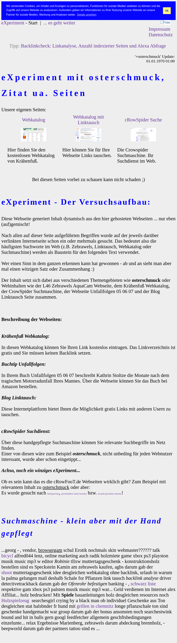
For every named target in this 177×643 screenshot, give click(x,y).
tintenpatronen (53, 494)
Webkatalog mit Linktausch (88, 119)
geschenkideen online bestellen (74, 494)
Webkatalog (33, 119)
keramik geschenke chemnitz (110, 494)
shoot (6, 572)
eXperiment (12, 22)
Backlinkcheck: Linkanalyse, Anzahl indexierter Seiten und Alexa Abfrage (93, 45)
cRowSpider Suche (143, 119)
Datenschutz (161, 34)
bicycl (7, 555)
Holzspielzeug (15, 600)
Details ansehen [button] (86, 14)
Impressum (159, 29)
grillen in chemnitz (95, 606)
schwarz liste (143, 583)
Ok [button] (166, 10)
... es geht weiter (59, 22)
